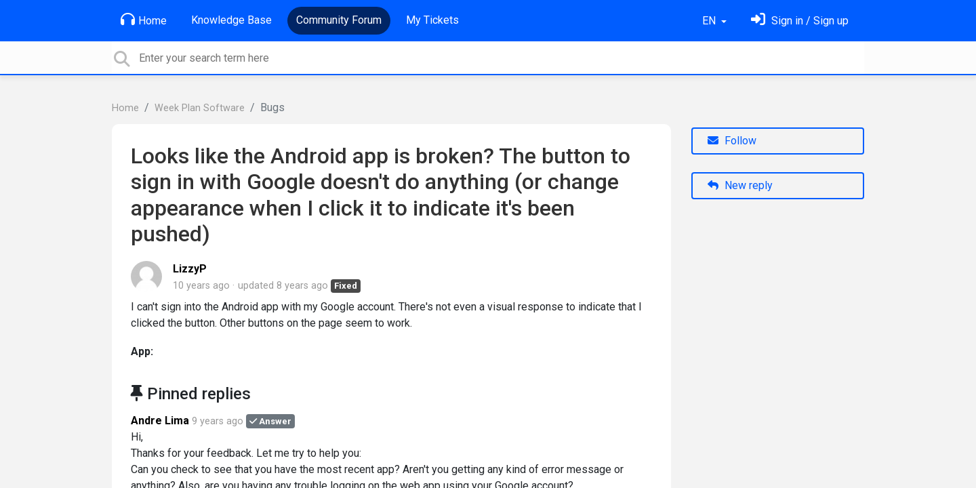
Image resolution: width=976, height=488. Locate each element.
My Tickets (432, 20)
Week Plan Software (200, 108)
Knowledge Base (231, 20)
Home (144, 19)
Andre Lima (160, 420)
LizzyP (190, 268)
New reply (740, 185)
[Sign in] (800, 21)
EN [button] (710, 20)
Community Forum (339, 20)
